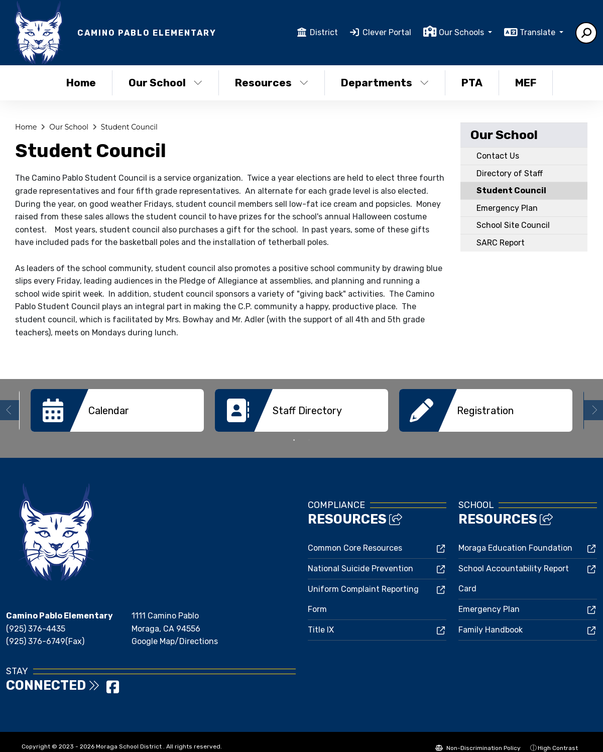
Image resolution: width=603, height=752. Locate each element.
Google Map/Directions (175, 640)
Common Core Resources (355, 547)
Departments (385, 82)
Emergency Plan (507, 208)
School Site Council (513, 225)
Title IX (321, 629)
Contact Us (497, 156)
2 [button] (309, 439)
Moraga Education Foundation (515, 547)
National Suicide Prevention (360, 567)
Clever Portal (387, 32)
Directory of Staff (509, 173)
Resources (271, 82)
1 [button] (294, 439)
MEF (525, 82)
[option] (117, 410)
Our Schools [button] (462, 32)
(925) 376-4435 (35, 628)
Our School (165, 82)
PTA (472, 82)
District (324, 32)
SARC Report (500, 242)
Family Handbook (490, 629)
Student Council (129, 127)
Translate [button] (538, 32)
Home (81, 82)
